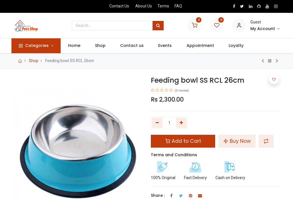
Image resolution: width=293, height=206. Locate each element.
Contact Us (119, 6)
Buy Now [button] (237, 141)
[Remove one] (157, 123)
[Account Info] (265, 29)
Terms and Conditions (174, 155)
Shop (33, 60)
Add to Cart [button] (183, 141)
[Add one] (181, 123)
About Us (143, 6)
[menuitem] (76, 45)
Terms (163, 6)
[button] (266, 141)
